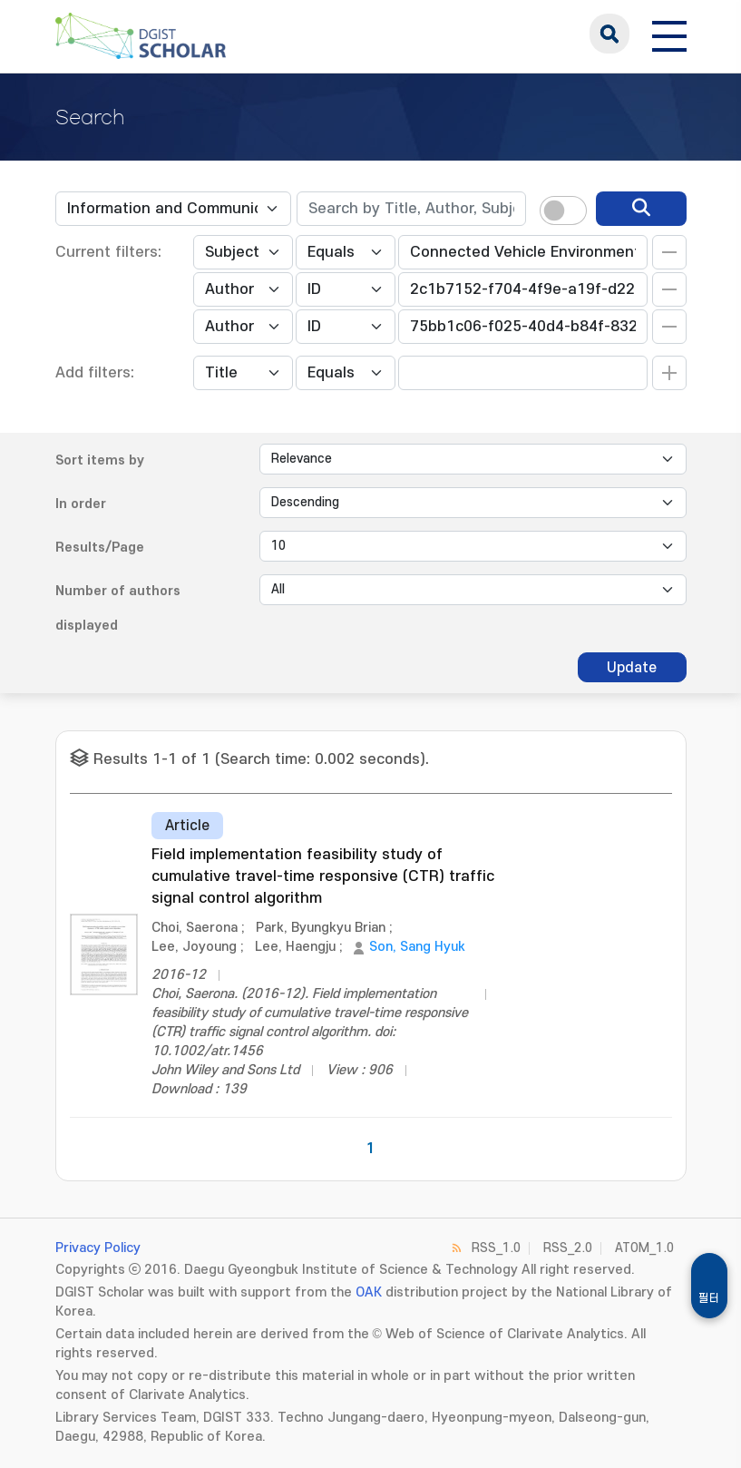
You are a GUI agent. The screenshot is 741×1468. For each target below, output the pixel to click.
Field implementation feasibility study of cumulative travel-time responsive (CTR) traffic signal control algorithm (322, 876)
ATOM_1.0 (644, 1248)
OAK (369, 1292)
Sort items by (99, 460)
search (609, 34)
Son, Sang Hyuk (417, 946)
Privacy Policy (98, 1248)
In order (80, 504)
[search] (641, 208)
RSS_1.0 (496, 1248)
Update (632, 668)
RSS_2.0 (567, 1248)
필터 (709, 1298)
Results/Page (99, 547)
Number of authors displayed (117, 608)
